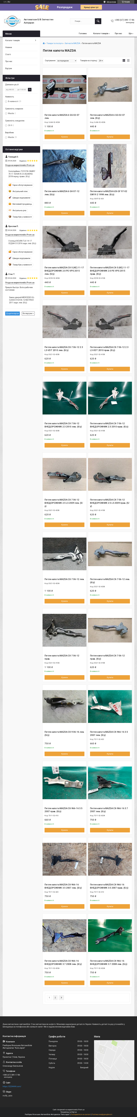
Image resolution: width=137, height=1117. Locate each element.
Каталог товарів (100, 33)
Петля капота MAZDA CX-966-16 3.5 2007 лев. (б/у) (109, 733)
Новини (8, 47)
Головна (83, 33)
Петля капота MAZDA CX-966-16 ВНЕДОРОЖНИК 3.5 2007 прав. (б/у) (109, 886)
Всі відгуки (27, 313)
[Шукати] (98, 21)
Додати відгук (12, 313)
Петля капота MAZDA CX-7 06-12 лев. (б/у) (110, 581)
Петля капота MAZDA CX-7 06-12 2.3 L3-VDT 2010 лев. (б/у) (64, 349)
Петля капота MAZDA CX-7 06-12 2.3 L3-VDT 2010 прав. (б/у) (109, 349)
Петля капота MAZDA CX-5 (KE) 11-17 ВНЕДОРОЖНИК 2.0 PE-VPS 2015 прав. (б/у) (109, 270)
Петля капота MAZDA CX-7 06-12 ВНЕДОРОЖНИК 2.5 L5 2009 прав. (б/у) (109, 502)
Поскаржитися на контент (81, 1114)
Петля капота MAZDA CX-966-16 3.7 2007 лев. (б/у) (109, 810)
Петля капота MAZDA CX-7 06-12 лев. (64, 579)
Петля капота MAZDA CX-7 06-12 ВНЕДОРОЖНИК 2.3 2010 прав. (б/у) (109, 425)
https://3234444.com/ (12, 1086)
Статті (8, 54)
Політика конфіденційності (102, 1114)
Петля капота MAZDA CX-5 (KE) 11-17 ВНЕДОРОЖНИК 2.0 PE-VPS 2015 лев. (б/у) (64, 270)
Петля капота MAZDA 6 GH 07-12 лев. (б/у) (62, 193)
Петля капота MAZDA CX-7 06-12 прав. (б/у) (107, 657)
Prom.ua (81, 1110)
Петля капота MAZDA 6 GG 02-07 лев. (62, 116)
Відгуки (8, 68)
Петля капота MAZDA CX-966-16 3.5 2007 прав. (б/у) (63, 810)
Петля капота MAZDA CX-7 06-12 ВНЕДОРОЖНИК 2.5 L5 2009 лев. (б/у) (64, 502)
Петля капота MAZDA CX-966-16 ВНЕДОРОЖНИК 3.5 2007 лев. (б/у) (63, 886)
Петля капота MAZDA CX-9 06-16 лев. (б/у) (64, 733)
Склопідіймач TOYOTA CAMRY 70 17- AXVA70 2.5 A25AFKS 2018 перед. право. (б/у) (21, 173)
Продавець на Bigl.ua (68, 1112)
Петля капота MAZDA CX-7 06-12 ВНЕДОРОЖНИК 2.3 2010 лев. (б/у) (63, 425)
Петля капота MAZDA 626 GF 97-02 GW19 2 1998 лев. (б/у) (108, 193)
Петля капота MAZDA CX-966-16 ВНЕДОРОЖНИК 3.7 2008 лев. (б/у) (63, 962)
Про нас (118, 33)
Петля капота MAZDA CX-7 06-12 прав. (62, 657)
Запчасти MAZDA (72, 43)
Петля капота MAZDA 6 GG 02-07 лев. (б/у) (107, 116)
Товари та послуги (55, 43)
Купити (64, 137)
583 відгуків (111, 2)
